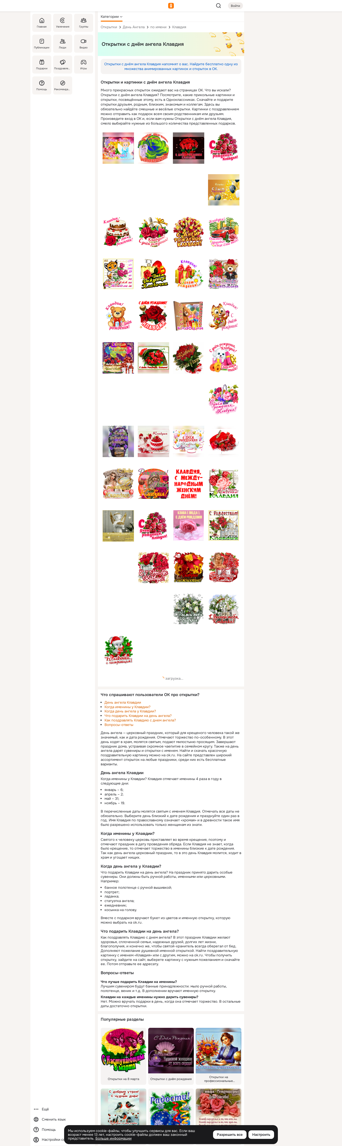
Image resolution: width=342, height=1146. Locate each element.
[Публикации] (41, 43)
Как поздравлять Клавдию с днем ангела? (140, 720)
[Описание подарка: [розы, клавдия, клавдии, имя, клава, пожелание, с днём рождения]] (224, 483)
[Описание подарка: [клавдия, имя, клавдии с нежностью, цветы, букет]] (188, 567)
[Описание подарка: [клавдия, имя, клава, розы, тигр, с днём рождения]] (118, 274)
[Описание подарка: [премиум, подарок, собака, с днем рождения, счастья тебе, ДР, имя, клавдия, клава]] (224, 357)
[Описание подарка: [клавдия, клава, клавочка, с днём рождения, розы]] (188, 358)
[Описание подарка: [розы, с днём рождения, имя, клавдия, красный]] (153, 525)
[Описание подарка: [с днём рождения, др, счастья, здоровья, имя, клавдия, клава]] (118, 358)
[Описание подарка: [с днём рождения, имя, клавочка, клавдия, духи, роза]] (153, 274)
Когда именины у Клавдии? (127, 707)
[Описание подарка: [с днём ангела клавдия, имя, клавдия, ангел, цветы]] (118, 148)
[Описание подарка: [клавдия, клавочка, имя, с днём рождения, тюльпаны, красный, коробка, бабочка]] (223, 441)
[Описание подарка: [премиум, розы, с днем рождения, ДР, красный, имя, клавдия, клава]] (224, 147)
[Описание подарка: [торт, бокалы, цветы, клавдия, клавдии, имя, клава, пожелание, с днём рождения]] (153, 441)
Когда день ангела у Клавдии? (130, 711)
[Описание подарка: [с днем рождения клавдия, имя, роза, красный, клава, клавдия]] (153, 315)
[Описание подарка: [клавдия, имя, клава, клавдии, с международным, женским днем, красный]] (188, 483)
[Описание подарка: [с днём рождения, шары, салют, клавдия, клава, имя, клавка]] (188, 441)
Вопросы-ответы (118, 724)
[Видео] (83, 43)
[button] (112, 16)
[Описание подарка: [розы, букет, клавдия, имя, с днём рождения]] (188, 148)
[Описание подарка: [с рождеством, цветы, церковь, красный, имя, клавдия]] (224, 525)
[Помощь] (41, 85)
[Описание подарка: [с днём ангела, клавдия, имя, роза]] (153, 148)
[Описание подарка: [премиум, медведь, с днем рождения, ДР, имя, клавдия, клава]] (118, 315)
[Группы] (83, 22)
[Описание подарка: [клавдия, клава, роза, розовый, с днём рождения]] (188, 525)
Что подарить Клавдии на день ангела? (138, 715)
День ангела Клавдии (122, 702)
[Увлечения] (62, 22)
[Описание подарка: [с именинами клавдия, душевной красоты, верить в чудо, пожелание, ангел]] (118, 526)
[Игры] (83, 64)
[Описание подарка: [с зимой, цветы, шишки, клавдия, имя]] (188, 609)
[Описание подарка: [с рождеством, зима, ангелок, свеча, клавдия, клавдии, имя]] (224, 567)
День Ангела (134, 27)
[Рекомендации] (62, 85)
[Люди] (62, 43)
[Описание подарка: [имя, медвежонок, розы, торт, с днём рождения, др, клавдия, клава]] (224, 274)
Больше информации (113, 1138)
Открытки (109, 27)
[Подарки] (41, 64)
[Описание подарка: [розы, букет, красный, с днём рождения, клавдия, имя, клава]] (153, 358)
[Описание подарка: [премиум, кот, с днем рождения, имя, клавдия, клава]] (224, 315)
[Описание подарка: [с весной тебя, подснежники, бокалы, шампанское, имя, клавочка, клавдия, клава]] (224, 609)
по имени (158, 27)
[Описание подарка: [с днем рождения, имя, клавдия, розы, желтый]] (188, 232)
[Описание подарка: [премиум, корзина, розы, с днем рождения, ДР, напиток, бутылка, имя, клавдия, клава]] (153, 232)
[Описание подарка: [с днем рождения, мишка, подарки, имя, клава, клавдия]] (188, 315)
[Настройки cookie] (62, 1140)
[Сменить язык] (62, 1119)
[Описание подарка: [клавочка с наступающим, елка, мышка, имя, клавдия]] (118, 651)
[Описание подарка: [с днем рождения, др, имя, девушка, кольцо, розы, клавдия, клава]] (118, 483)
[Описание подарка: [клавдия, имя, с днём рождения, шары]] (223, 190)
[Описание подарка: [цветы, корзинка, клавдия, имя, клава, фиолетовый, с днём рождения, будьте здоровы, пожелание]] (118, 441)
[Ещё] (62, 1109)
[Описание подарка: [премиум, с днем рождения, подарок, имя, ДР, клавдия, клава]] (188, 274)
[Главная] (41, 22)
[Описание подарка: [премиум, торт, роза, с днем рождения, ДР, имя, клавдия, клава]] (118, 232)
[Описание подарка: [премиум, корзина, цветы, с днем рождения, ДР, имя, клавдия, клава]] (224, 399)
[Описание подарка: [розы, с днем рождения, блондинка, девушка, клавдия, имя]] (153, 483)
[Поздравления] (62, 64)
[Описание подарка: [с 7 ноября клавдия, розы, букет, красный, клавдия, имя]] (153, 567)
